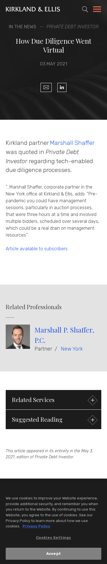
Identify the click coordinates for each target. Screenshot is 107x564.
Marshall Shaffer (72, 142)
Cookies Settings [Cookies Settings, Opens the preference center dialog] (53, 538)
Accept (53, 555)
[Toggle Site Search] (85, 9)
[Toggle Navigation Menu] (97, 10)
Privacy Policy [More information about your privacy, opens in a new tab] (36, 527)
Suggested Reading (54, 420)
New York (72, 349)
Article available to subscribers (37, 248)
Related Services (54, 400)
